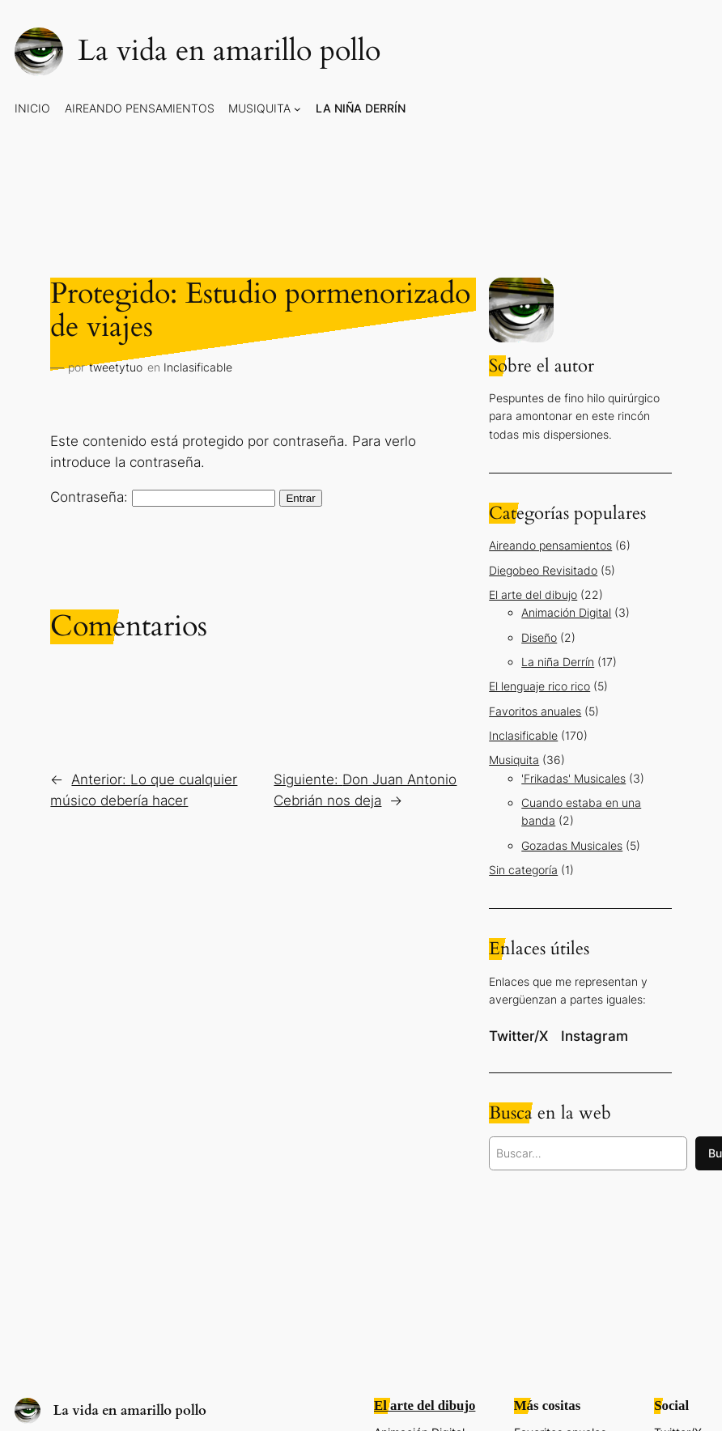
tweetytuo (115, 367)
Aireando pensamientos (550, 545)
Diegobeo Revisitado (543, 570)
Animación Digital (566, 612)
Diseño (539, 637)
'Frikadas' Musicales (573, 778)
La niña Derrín (557, 662)
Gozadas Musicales (571, 845)
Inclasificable (198, 367)
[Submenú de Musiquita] (297, 109)
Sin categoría (523, 870)
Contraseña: (162, 497)
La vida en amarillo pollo (229, 51)
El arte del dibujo (533, 594)
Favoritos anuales (535, 711)
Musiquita (514, 759)
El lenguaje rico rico (539, 686)
